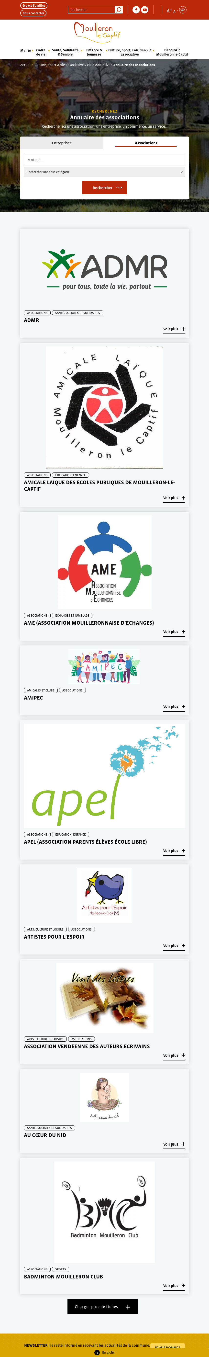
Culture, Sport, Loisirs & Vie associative (130, 52)
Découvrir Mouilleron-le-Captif (172, 52)
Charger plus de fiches (96, 1306)
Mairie (25, 50)
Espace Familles (33, 5)
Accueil (26, 65)
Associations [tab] (146, 143)
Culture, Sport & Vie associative (59, 65)
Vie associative (98, 65)
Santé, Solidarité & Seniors (65, 52)
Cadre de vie (40, 52)
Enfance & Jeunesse (94, 52)
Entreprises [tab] (61, 143)
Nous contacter (33, 13)
